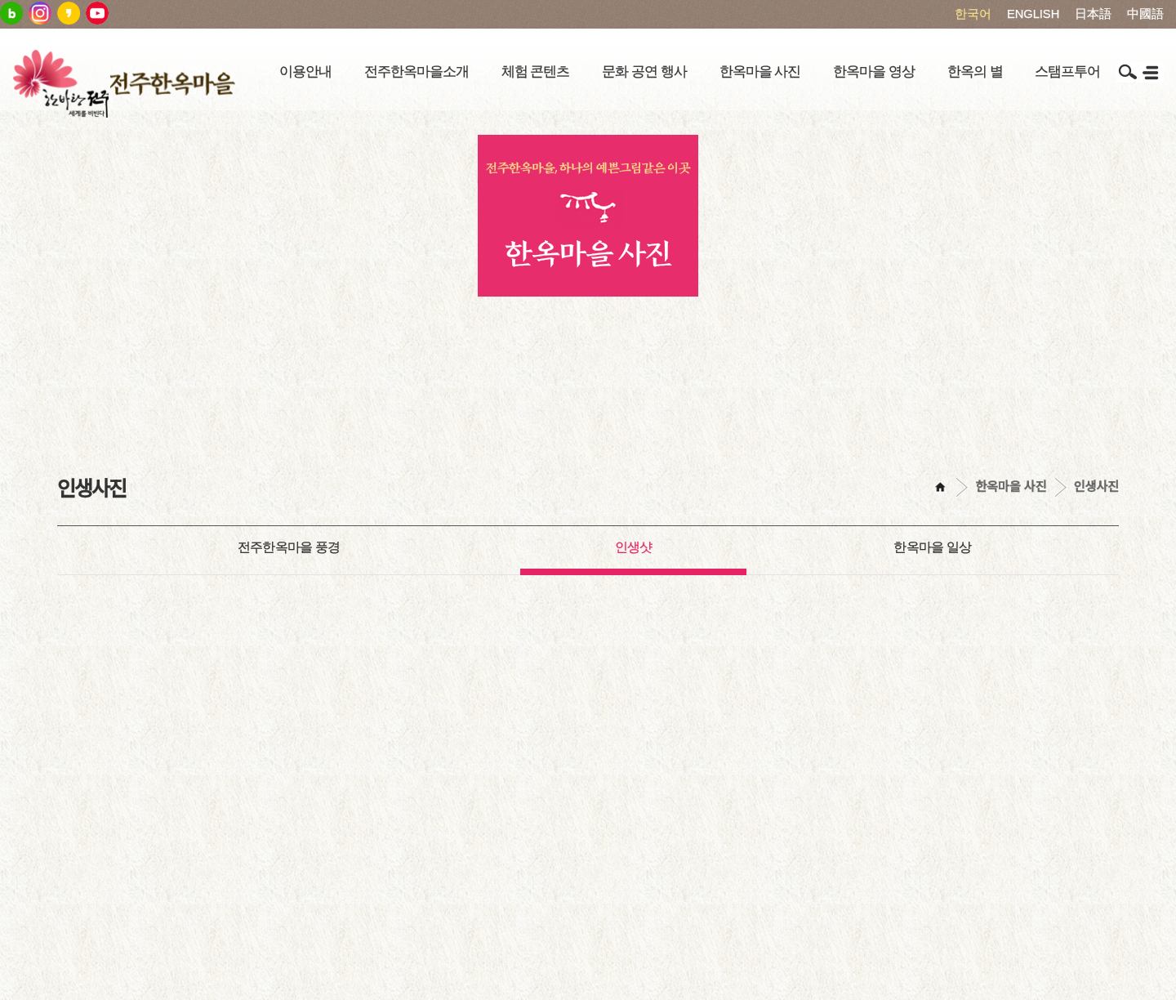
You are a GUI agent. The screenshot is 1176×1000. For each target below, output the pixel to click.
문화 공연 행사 (644, 71)
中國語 (1145, 13)
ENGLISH (1033, 13)
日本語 (1093, 13)
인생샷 (634, 547)
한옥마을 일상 (932, 547)
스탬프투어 (1067, 71)
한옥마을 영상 (874, 71)
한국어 (973, 13)
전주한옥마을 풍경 (289, 547)
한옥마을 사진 (760, 71)
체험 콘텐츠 (535, 71)
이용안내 (305, 71)
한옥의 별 (975, 71)
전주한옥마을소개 (416, 71)
